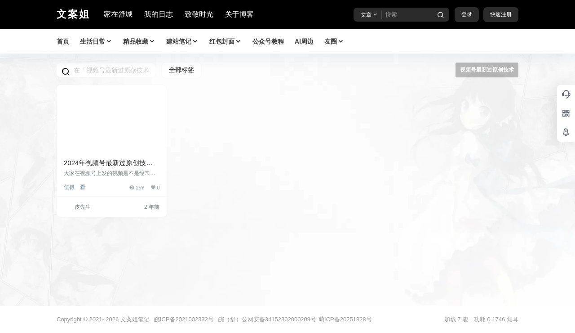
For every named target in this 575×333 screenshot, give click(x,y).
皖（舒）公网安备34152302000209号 (267, 319)
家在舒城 (118, 14)
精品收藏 (139, 41)
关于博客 (239, 14)
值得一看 (74, 187)
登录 (466, 14)
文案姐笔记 (134, 319)
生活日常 (96, 41)
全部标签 (181, 69)
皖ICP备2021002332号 (184, 319)
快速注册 (501, 14)
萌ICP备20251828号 (345, 319)
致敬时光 (199, 14)
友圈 (334, 41)
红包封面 (225, 41)
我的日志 (158, 14)
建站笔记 (182, 41)
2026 (112, 319)
